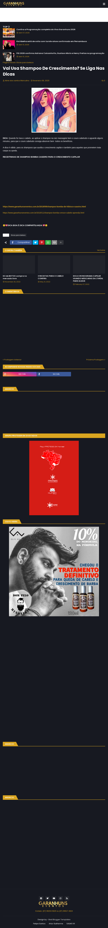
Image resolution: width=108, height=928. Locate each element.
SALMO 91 (71, 923)
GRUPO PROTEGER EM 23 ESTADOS (21, 435)
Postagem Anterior (13, 359)
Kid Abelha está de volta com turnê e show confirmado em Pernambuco (51, 41)
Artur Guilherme (56, 923)
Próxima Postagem (95, 359)
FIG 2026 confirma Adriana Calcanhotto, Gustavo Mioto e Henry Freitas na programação (60, 53)
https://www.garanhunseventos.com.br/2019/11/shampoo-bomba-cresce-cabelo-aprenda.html (43, 213)
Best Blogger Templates (59, 919)
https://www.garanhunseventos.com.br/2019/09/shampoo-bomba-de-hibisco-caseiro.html (44, 206)
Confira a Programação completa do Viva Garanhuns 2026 (45, 29)
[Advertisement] (54, 15)
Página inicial (9, 62)
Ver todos (101, 250)
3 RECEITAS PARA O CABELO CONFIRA (51, 277)
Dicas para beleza (25, 62)
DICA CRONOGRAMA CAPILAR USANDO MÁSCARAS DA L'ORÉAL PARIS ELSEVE (88, 278)
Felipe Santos (39, 923)
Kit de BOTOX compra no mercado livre (15, 277)
